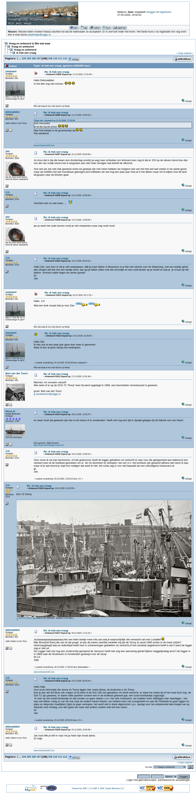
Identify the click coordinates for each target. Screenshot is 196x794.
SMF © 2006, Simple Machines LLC (108, 788)
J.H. (7, 192)
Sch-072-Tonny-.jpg (26, 618)
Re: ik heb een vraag (57, 71)
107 (39, 58)
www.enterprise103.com (44, 145)
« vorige (179, 53)
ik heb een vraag (26, 52)
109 (50, 58)
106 (34, 58)
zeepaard (10, 71)
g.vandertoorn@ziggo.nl (47, 394)
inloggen (151, 12)
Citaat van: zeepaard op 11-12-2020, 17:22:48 (54, 120)
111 (60, 58)
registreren (165, 12)
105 (29, 58)
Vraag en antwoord (22, 46)
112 (65, 58)
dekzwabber (12, 111)
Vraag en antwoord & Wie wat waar (29, 43)
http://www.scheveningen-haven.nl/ (49, 445)
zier (7, 151)
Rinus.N (10, 411)
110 (55, 58)
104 (24, 58)
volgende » (188, 53)
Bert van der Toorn (16, 373)
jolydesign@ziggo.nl (39, 34)
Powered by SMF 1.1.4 (82, 788)
